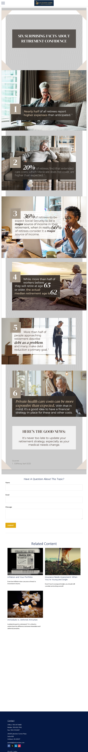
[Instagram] (19, 745)
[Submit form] (10, 525)
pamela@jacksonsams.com (16, 742)
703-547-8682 (17, 725)
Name (7, 482)
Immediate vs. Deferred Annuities (23, 620)
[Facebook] (9, 745)
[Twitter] (12, 745)
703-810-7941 (17, 727)
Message (8, 507)
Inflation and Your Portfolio (20, 577)
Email (7, 495)
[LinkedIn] (15, 745)
